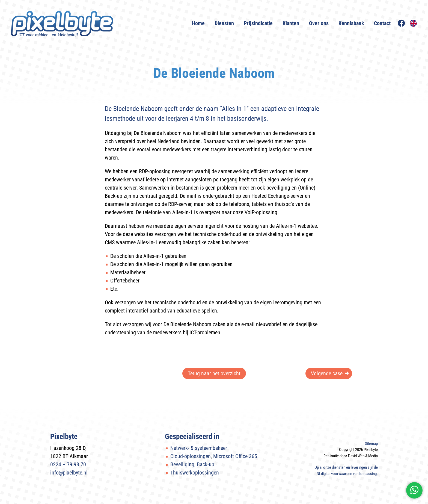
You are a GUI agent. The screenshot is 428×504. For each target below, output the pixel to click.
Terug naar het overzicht (214, 373)
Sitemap (371, 443)
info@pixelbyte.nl (69, 472)
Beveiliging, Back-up (192, 464)
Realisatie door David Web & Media (350, 455)
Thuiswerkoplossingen (194, 472)
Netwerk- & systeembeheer (198, 448)
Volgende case (327, 373)
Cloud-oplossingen (190, 456)
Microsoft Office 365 (235, 456)
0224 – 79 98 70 (68, 464)
